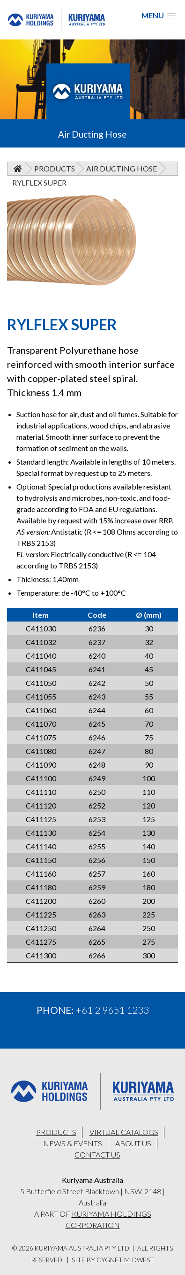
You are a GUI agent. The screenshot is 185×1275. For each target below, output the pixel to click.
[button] (158, 15)
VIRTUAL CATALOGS (123, 1131)
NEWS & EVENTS (72, 1143)
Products (54, 168)
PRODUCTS (56, 1131)
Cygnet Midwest (125, 1260)
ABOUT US (133, 1143)
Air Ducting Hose (121, 168)
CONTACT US (97, 1154)
